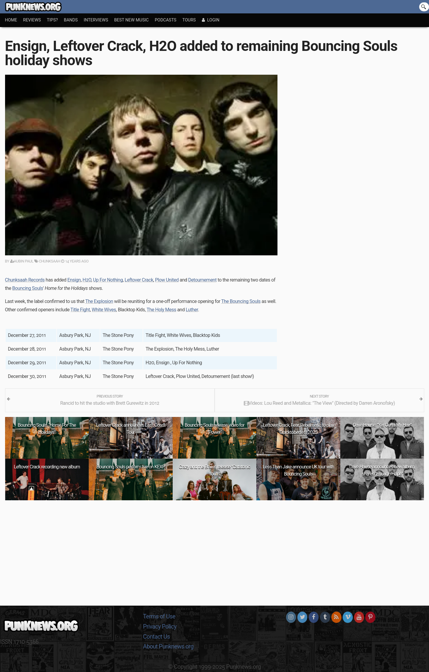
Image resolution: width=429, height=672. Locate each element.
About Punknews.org (168, 646)
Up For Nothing (108, 280)
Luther (192, 309)
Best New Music (131, 20)
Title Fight (80, 309)
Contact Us (156, 636)
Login (210, 20)
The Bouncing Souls (240, 301)
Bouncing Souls (27, 288)
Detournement (202, 280)
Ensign (74, 280)
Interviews (96, 20)
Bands (71, 20)
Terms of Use (159, 616)
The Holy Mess (161, 309)
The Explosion (99, 301)
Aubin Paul (22, 261)
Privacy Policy (160, 626)
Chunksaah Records (25, 280)
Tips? (52, 20)
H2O (86, 280)
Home (11, 20)
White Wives (104, 309)
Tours (189, 20)
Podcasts (166, 20)
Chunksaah (47, 261)
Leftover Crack (139, 280)
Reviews (32, 20)
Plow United (167, 280)
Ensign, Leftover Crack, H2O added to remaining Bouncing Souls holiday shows (201, 53)
